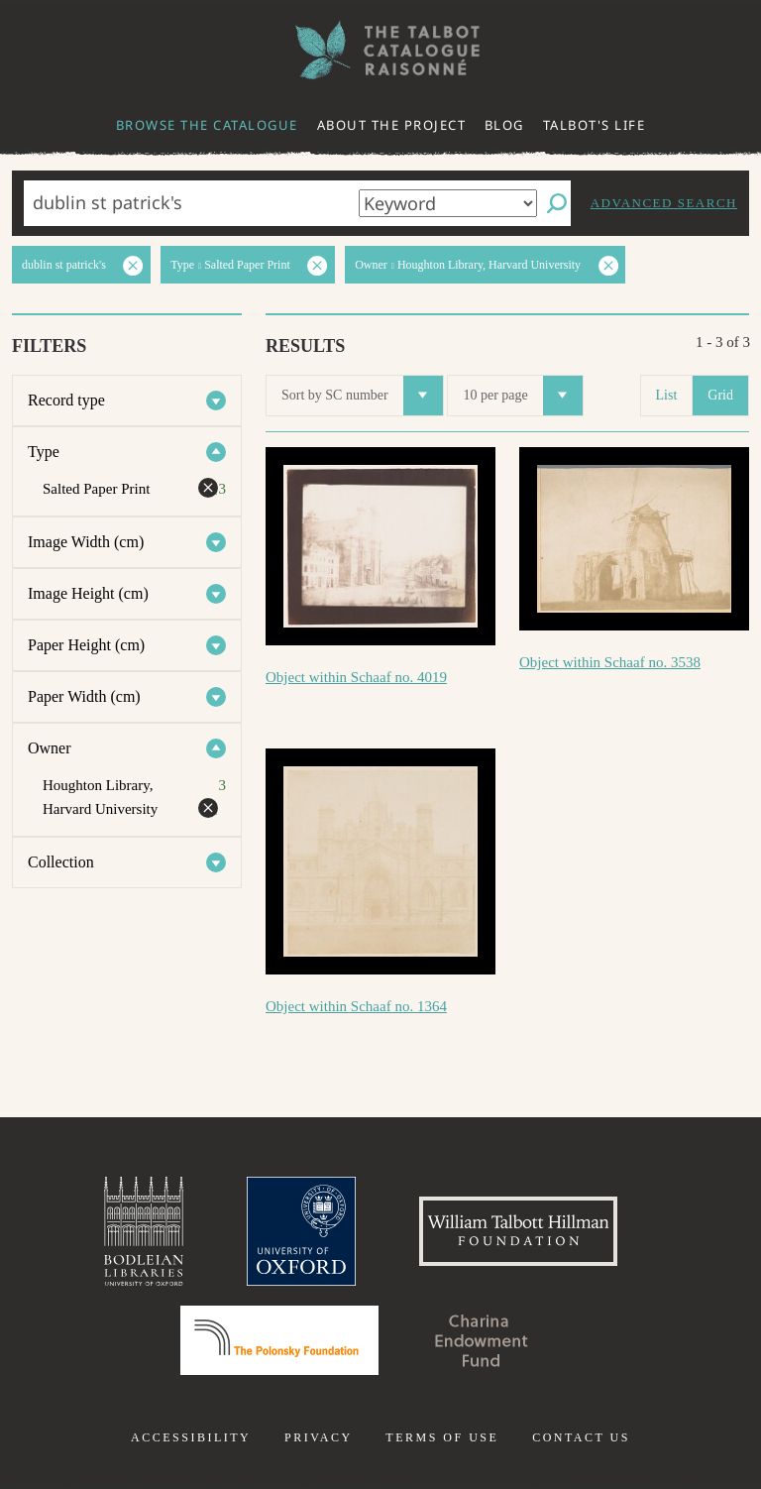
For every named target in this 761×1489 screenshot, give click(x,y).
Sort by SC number (362, 395)
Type (43, 451)
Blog (504, 125)
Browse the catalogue (207, 125)
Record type (66, 400)
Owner (49, 748)
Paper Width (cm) (84, 696)
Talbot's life (594, 125)
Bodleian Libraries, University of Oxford (143, 1231)
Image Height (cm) (88, 593)
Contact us (581, 1437)
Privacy (318, 1437)
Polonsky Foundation (279, 1340)
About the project (392, 125)
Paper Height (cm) (86, 644)
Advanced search (664, 202)
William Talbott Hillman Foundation (518, 1231)
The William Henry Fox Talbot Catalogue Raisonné (380, 50)
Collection (61, 862)
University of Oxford (301, 1231)
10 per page (522, 395)
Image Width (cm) (86, 541)
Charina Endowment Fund (481, 1340)
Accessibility (191, 1437)
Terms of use (441, 1437)
